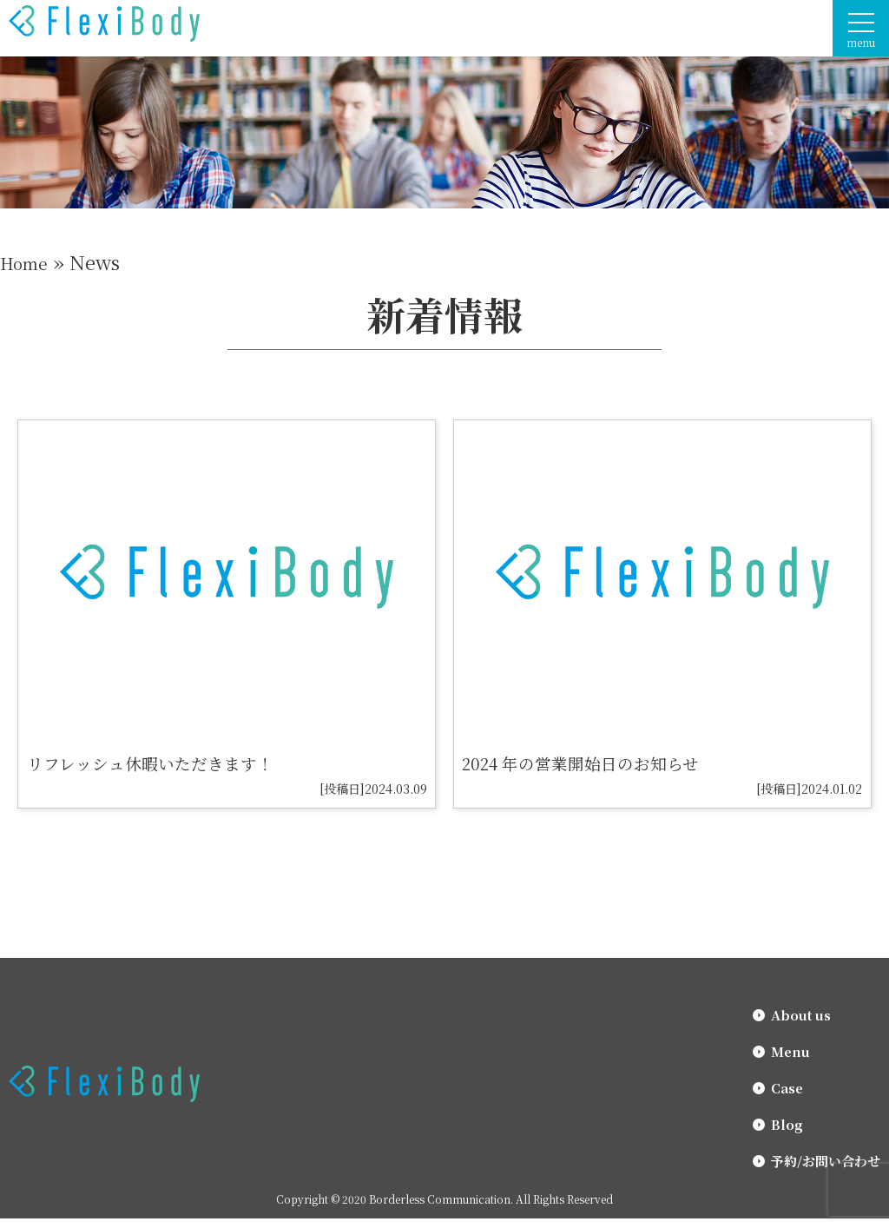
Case (787, 1097)
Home (27, 261)
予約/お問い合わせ (825, 1170)
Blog (787, 1134)
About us (801, 1024)
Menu (790, 1061)
